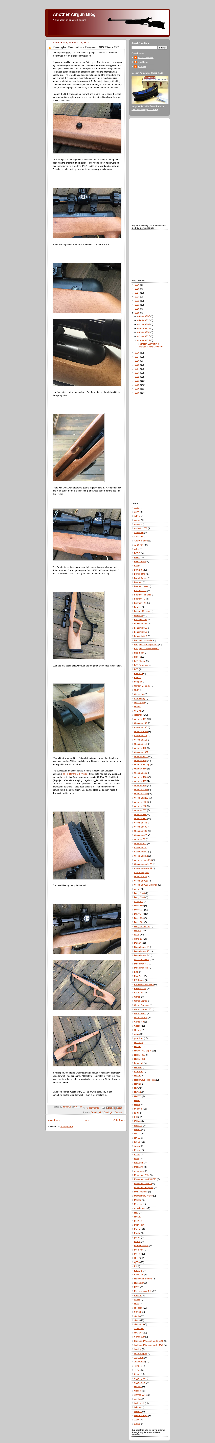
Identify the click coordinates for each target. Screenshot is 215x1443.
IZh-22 (137, 1134)
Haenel (137, 1046)
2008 (137, 393)
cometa (137, 707)
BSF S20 (138, 673)
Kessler (137, 1150)
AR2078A (138, 545)
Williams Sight (140, 1415)
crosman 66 (139, 839)
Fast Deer (138, 976)
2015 (137, 365)
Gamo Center (140, 1001)
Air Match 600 (140, 528)
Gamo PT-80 (140, 1013)
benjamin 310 (140, 628)
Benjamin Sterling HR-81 (146, 644)
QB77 (137, 1258)
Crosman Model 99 (143, 868)
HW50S (137, 1096)
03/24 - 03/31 (143, 332)
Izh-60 (137, 1138)
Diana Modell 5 (141, 968)
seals (136, 1304)
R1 (135, 1266)
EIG (136, 972)
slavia (137, 1320)
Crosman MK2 (141, 856)
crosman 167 (140, 781)
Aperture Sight (141, 541)
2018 (137, 353)
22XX (136, 512)
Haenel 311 (139, 1059)
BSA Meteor (139, 661)
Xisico (137, 1424)
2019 (137, 313)
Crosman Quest (141, 872)
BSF (136, 669)
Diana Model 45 (141, 951)
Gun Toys (138, 1042)
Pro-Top (138, 1254)
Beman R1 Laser (142, 611)
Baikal (137, 557)
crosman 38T (140, 818)
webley (137, 1399)
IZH (136, 1117)
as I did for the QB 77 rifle (75, 774)
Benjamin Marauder (143, 640)
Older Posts (118, 1120)
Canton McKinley (142, 686)
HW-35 (137, 1092)
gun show (138, 1038)
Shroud (137, 1312)
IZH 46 (137, 1121)
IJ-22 (136, 1113)
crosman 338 (140, 806)
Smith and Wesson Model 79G (148, 1345)
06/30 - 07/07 (143, 316)
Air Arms (138, 524)
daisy (136, 889)
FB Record (139, 980)
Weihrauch (139, 1403)
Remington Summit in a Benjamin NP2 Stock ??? (86, 47)
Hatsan (137, 1076)
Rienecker (139, 1283)
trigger (137, 1374)
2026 (137, 285)
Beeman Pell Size (142, 595)
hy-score (138, 1109)
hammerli (138, 1063)
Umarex (138, 1386)
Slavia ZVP (139, 1337)
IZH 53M (138, 1125)
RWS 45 (138, 1295)
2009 (137, 389)
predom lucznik (141, 1245)
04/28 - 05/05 (143, 324)
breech (137, 657)
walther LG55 (140, 1395)
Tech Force (139, 1362)
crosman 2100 (141, 789)
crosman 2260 (141, 802)
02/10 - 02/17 (143, 336)
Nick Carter (143, 62)
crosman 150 (140, 769)
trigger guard (140, 1378)
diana (136, 935)
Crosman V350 (141, 881)
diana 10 (138, 939)
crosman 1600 (141, 777)
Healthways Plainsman (145, 1080)
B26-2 (137, 553)
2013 (137, 373)
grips (136, 1034)
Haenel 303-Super (142, 1051)
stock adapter (140, 1353)
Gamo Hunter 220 (142, 1009)
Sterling (137, 1349)
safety (137, 1299)
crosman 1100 (141, 731)
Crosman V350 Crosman (146, 885)
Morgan (137, 1200)
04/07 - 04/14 (143, 328)
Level (136, 1158)
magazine (138, 1167)
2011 (137, 381)
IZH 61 (137, 1129)
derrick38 (142, 66)
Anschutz (138, 537)
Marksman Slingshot (143, 1187)
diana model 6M (141, 959)
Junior (137, 1146)
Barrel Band (139, 574)
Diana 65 (138, 943)
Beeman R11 (140, 603)
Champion (139, 694)
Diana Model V (141, 964)
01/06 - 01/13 (143, 340)
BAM (136, 566)
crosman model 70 (143, 860)
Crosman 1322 (141, 752)
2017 (137, 357)
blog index (139, 653)
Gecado (138, 1026)
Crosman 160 (140, 773)
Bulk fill (137, 677)
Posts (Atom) (66, 1126)
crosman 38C (140, 814)
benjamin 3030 (141, 624)
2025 (137, 289)
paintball (138, 1221)
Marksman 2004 (141, 1175)
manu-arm (139, 1171)
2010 (137, 385)
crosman (138, 715)
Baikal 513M (140, 561)
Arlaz (136, 549)
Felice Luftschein (146, 57)
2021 (137, 305)
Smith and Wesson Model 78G (148, 1341)
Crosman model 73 (143, 864)
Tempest (138, 1366)
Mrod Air (138, 1204)
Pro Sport (138, 1250)
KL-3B (137, 1154)
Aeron (137, 520)
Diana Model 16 (141, 947)
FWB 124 (138, 993)
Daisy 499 (139, 906)
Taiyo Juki (138, 1357)
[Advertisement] (149, 171)
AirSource (138, 532)
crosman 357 (140, 810)
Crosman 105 (140, 723)
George (137, 1030)
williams (138, 1411)
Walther (137, 1391)
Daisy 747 (139, 914)
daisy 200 (138, 901)
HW (136, 1088)
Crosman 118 (140, 744)
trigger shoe (139, 1382)
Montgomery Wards (143, 1196)
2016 (137, 361)
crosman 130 (140, 748)
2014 (137, 369)
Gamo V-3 (139, 1022)
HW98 (137, 1104)
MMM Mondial (140, 1192)
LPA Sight (138, 1163)
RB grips (138, 1270)
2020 (137, 309)
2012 (137, 377)
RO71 (137, 1287)
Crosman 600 (140, 831)
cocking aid (139, 702)
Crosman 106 (140, 727)
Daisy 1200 (139, 897)
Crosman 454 (140, 823)
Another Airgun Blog (74, 14)
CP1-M (137, 711)
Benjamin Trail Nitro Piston (146, 648)
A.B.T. (137, 516)
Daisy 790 (139, 918)
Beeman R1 (139, 599)
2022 (137, 301)
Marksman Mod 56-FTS (145, 1179)
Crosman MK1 (141, 852)
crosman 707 (140, 843)
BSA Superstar (141, 665)
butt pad (138, 682)
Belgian (137, 607)
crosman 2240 (141, 794)
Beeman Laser (141, 586)
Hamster (138, 1067)
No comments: (93, 1108)
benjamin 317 (140, 636)
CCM (136, 690)
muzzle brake (140, 1208)
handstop (138, 1071)
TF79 (136, 1370)
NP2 (101, 1112)
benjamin (138, 615)
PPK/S (137, 1241)
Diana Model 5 (141, 955)
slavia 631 (139, 1333)
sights (137, 1316)
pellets (137, 1237)
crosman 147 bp (141, 765)
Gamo (137, 997)
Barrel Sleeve (140, 578)
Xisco (136, 1420)
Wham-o (138, 1407)
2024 (137, 293)
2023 (137, 297)
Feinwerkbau (140, 988)
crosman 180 (140, 785)
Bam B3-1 (139, 570)
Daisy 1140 (139, 893)
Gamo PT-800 (140, 1017)
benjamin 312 (140, 632)
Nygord (137, 1217)
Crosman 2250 (141, 798)
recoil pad (138, 1275)
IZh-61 (137, 1142)
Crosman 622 (140, 835)
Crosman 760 (140, 848)
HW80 (137, 1100)
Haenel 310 (139, 1055)
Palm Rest (139, 1225)
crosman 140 (140, 760)
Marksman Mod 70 (143, 1183)
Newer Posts (53, 1120)
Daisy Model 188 (142, 926)
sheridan (138, 1308)
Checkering (139, 698)
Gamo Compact (141, 1005)
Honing (137, 1084)
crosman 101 (140, 719)
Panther (138, 1229)
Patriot (137, 1233)
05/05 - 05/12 (143, 320)
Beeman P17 (140, 590)
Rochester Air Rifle (143, 1291)
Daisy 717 (139, 910)
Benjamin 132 (140, 619)
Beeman (138, 582)
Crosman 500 (140, 827)
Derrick (94, 1112)
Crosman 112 (140, 735)
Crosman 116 (140, 740)
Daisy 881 (139, 922)
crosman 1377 (141, 756)
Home (86, 1120)
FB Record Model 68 (144, 984)
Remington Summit (113, 1112)
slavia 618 (139, 1324)
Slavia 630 (139, 1328)
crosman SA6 (140, 876)
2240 (136, 507)
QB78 (137, 1262)
